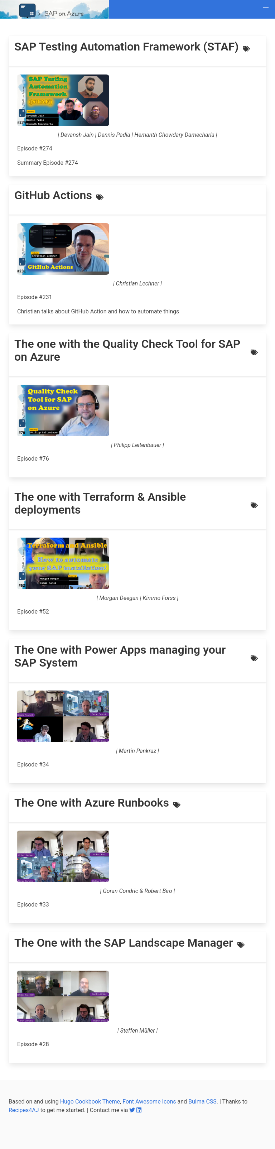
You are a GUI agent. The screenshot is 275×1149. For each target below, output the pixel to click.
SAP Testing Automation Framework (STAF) (126, 46)
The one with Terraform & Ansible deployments (100, 503)
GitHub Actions (53, 195)
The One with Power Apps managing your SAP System (120, 656)
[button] (265, 9)
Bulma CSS (202, 1101)
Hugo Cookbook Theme (90, 1101)
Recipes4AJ (24, 1110)
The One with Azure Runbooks (91, 802)
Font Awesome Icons (149, 1101)
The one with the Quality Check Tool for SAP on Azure (127, 350)
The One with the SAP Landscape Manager (123, 942)
